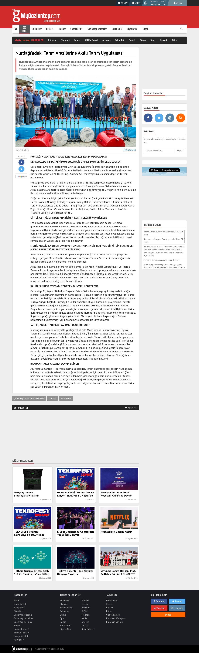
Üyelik (178, 2)
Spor (152, 40)
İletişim (109, 604)
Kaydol (180, 150)
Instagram (177, 608)
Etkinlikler (37, 29)
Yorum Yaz (131, 407)
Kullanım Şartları (114, 621)
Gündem (52, 40)
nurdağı (52, 398)
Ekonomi (65, 40)
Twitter (177, 601)
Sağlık (132, 40)
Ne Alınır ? (19, 639)
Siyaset (163, 40)
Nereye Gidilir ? (21, 636)
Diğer (146, 29)
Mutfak (85, 625)
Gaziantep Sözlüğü (23, 621)
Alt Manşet (65, 625)
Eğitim (63, 621)
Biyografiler (132, 29)
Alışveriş (106, 40)
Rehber (62, 29)
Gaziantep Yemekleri (97, 29)
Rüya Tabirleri (88, 629)
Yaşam (77, 40)
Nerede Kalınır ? (21, 629)
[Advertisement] (75, 434)
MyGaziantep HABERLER (29, 40)
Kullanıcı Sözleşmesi (116, 618)
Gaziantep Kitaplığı (23, 614)
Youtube (159, 608)
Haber (24, 29)
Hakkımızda (111, 600)
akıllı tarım (66, 398)
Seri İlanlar (117, 29)
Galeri (135, 2)
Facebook (159, 601)
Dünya (143, 40)
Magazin (86, 614)
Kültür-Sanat (91, 40)
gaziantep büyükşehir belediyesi (29, 398)
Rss (168, 614)
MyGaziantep (130, 149)
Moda (84, 618)
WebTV (122, 2)
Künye (109, 611)
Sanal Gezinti (76, 29)
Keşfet (50, 29)
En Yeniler (65, 600)
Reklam (109, 607)
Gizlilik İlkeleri (113, 614)
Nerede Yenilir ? (21, 632)
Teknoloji (119, 40)
